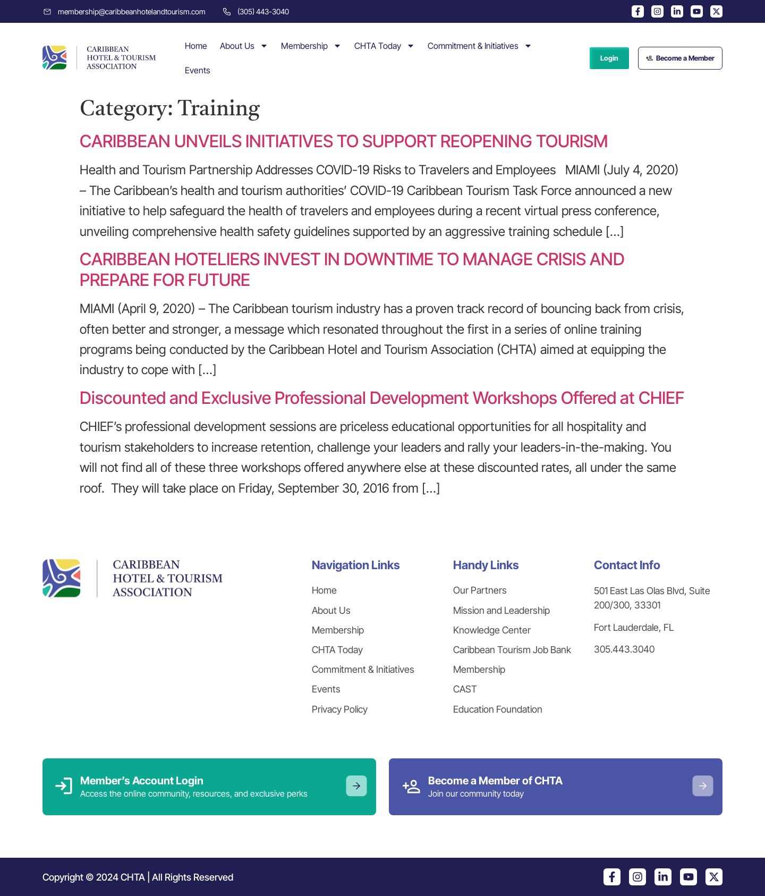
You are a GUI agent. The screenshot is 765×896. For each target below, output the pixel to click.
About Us (244, 45)
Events (197, 70)
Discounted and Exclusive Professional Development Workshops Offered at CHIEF (382, 397)
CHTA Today (384, 45)
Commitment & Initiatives (480, 45)
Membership (311, 45)
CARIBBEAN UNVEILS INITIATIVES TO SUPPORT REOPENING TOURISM (344, 141)
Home (196, 45)
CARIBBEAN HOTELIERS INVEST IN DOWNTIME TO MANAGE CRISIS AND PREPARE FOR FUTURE (352, 269)
